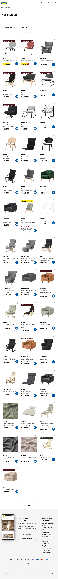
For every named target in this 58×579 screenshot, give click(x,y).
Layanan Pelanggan (47, 527)
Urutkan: (9, 27)
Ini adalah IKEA (45, 536)
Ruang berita (45, 541)
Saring (24, 27)
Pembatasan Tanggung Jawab (17, 573)
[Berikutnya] (35, 33)
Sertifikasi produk (46, 552)
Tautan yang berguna (47, 519)
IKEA (2, 7)
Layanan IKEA (45, 543)
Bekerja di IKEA (46, 539)
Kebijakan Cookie (50, 573)
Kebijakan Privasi (5, 573)
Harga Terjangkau (46, 548)
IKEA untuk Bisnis (46, 530)
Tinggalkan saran (46, 546)
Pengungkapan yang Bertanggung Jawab (35, 573)
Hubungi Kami (45, 532)
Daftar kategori (46, 550)
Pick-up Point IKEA (46, 534)
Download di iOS (27, 534)
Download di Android (27, 538)
